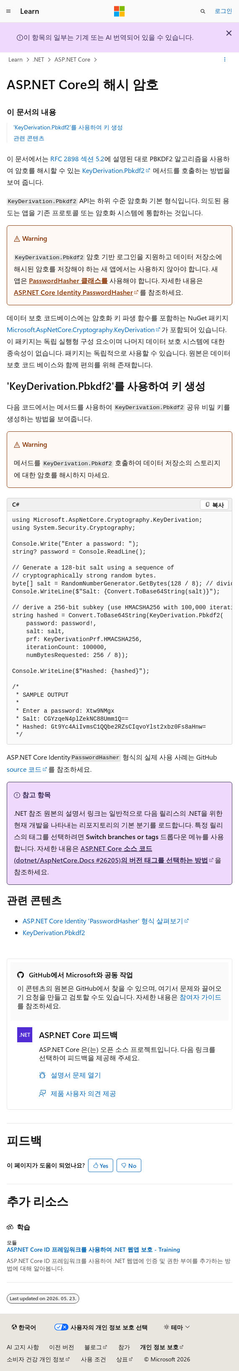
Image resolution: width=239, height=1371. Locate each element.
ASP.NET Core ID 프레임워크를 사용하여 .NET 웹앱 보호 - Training (93, 1249)
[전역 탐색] (8, 11)
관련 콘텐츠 (28, 138)
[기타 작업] (225, 60)
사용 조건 (93, 1359)
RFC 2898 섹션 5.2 (77, 158)
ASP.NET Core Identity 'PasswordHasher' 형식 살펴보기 (103, 920)
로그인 (223, 11)
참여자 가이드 (200, 996)
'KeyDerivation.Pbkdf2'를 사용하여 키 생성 (68, 127)
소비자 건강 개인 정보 (36, 1359)
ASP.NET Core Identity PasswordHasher (73, 292)
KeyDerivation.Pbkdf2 (113, 170)
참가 (124, 1347)
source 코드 (24, 769)
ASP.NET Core (72, 59)
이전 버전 (61, 1347)
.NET (38, 59)
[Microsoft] (119, 11)
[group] (119, 628)
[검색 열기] (203, 11)
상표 (122, 1359)
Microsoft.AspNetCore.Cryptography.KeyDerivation (81, 329)
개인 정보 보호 (159, 1347)
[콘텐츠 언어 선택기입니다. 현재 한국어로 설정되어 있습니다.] (24, 1327)
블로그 (93, 1347)
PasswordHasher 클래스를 (68, 280)
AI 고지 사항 (23, 1347)
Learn (15, 59)
